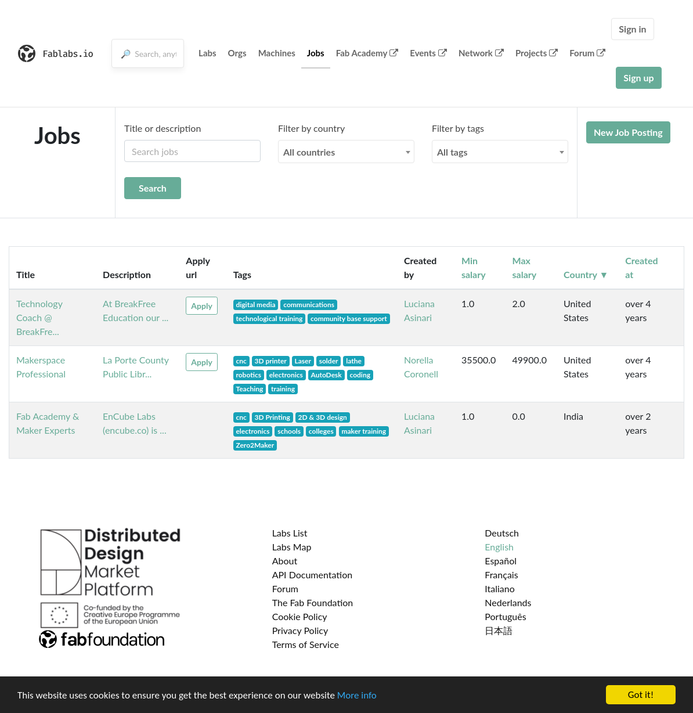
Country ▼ (586, 274)
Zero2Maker (255, 445)
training (283, 388)
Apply (201, 306)
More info (357, 696)
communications (308, 304)
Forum (587, 53)
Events (428, 53)
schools (289, 431)
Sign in (632, 28)
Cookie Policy (299, 616)
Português (505, 616)
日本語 (498, 630)
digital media (255, 304)
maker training (363, 431)
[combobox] (346, 151)
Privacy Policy (300, 630)
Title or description (162, 128)
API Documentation (312, 574)
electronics (286, 374)
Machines (276, 53)
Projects (536, 53)
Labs (207, 53)
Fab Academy (367, 53)
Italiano (500, 588)
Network (481, 53)
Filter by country (311, 128)
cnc (241, 360)
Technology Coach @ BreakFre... (39, 317)
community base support (349, 318)
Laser (303, 360)
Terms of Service (305, 644)
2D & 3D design (322, 417)
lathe (354, 360)
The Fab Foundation (312, 602)
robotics (248, 374)
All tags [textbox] (452, 151)
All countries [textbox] (309, 151)
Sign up (638, 77)
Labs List (290, 532)
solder (328, 360)
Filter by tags (458, 128)
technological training (269, 318)
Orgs (237, 53)
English (499, 546)
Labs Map (292, 546)
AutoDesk (326, 374)
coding (359, 374)
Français (501, 574)
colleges (321, 431)
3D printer (270, 360)
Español (501, 560)
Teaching (249, 388)
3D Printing (272, 417)
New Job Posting (628, 132)
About (285, 560)
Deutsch (502, 532)
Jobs (315, 53)
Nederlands (508, 602)
